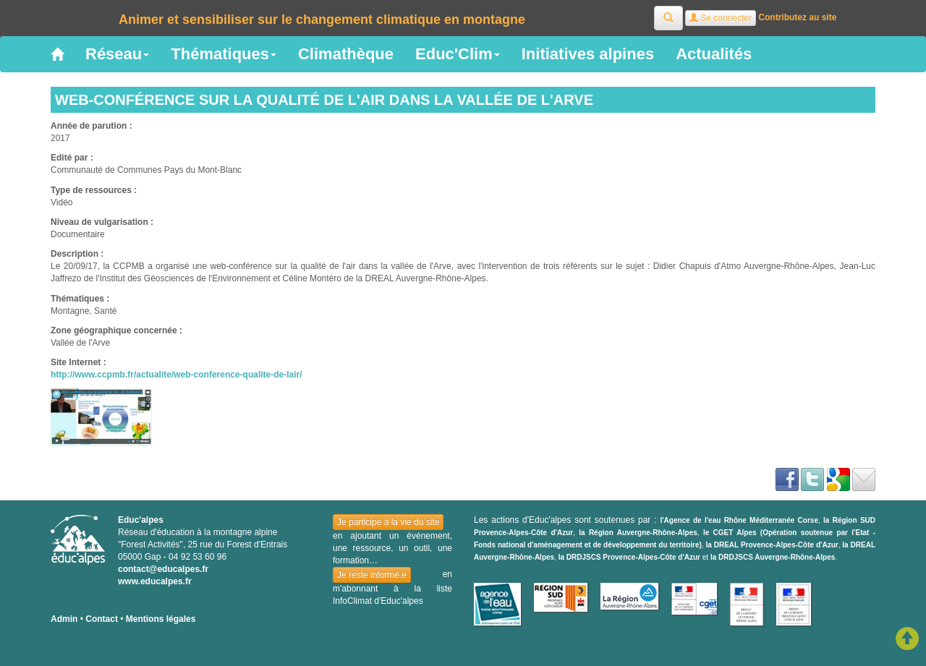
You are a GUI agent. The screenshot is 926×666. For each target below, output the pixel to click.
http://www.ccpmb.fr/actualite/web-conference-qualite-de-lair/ (176, 375)
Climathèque (346, 54)
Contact (101, 619)
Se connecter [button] (720, 18)
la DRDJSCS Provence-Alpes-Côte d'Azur (629, 557)
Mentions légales (161, 619)
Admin (64, 619)
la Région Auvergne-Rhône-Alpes (638, 533)
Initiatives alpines (588, 54)
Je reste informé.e (372, 575)
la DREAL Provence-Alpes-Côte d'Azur (772, 545)
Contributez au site (797, 17)
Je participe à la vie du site (388, 522)
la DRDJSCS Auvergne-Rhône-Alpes (772, 557)
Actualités (714, 54)
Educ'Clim (457, 54)
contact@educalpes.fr (163, 569)
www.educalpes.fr (155, 581)
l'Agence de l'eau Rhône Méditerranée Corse (739, 520)
